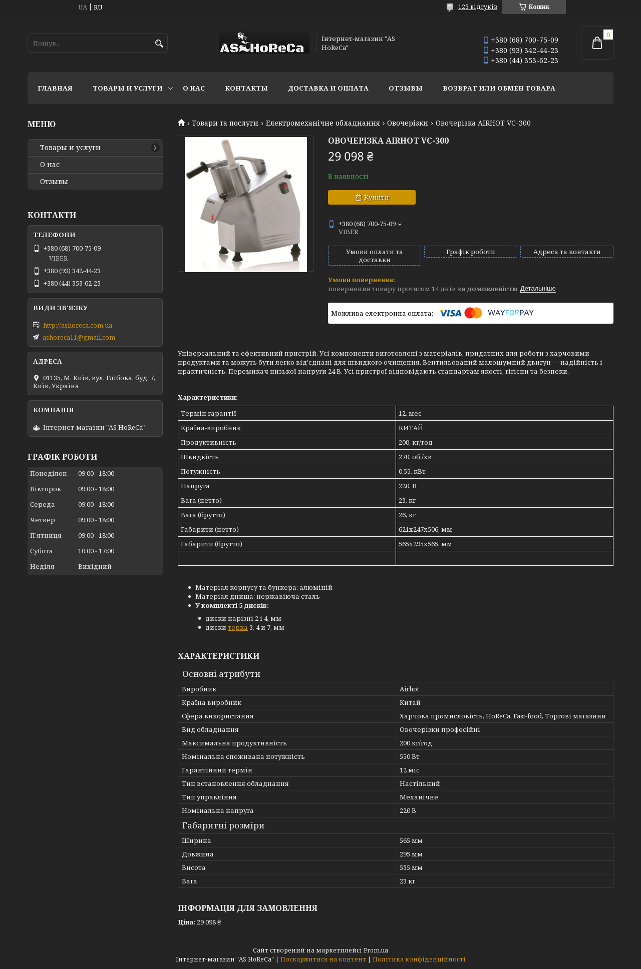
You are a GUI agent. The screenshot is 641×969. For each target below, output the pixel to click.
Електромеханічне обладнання (323, 123)
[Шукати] (159, 44)
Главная (55, 88)
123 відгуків (477, 7)
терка (238, 627)
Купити (376, 197)
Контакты (246, 88)
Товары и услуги (128, 88)
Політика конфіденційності (419, 959)
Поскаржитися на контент (323, 959)
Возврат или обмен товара (499, 88)
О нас (194, 88)
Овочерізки (407, 123)
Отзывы (406, 88)
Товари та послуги (225, 123)
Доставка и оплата (328, 88)
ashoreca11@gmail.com (79, 337)
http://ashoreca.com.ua (77, 325)
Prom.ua (376, 950)
